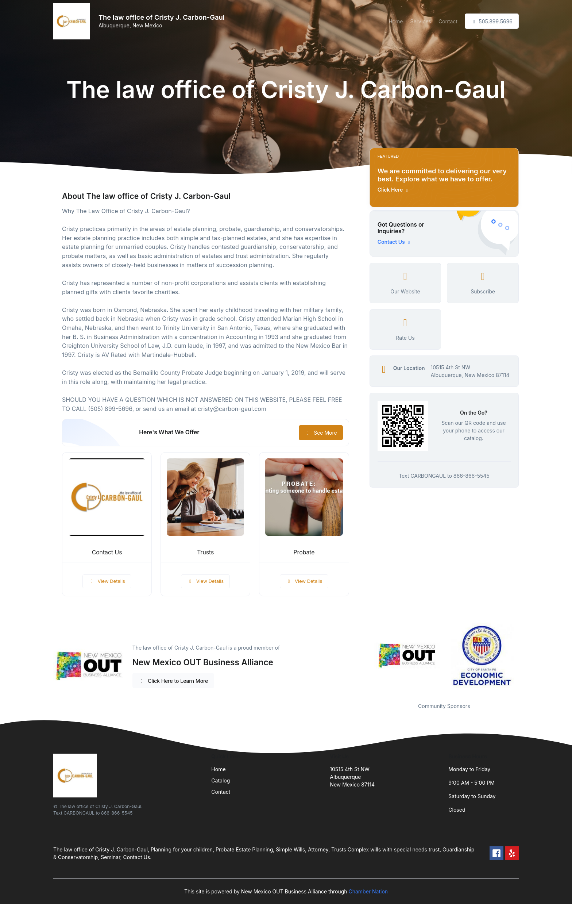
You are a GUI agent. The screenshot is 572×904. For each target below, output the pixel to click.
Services (420, 21)
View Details (107, 581)
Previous (364, 658)
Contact (447, 21)
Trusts (205, 552)
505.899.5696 (492, 21)
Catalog (220, 780)
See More (321, 433)
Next (524, 658)
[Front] (73, 21)
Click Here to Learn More (173, 681)
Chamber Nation (368, 891)
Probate (304, 552)
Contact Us (107, 552)
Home (396, 21)
